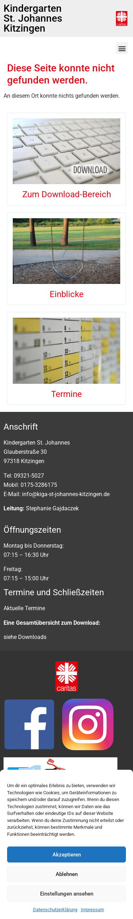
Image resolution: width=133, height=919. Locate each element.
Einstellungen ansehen (66, 894)
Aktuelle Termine (24, 608)
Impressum (92, 909)
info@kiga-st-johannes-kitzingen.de (66, 494)
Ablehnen (67, 874)
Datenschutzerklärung (55, 909)
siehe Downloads (25, 637)
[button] (122, 48)
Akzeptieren (66, 854)
